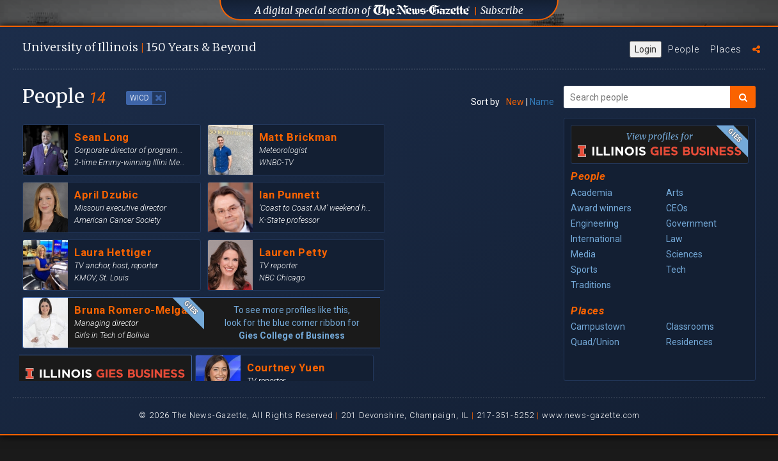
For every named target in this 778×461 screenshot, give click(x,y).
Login (645, 49)
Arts (674, 193)
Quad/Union (595, 342)
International (596, 239)
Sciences (684, 254)
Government (691, 223)
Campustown (598, 326)
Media (583, 254)
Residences (689, 342)
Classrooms (690, 326)
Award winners (601, 208)
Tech (676, 269)
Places (726, 49)
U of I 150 (139, 47)
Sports (584, 269)
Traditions (591, 285)
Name (542, 102)
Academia (591, 193)
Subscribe (501, 10)
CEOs (677, 208)
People (683, 49)
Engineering (595, 223)
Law (674, 239)
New (515, 102)
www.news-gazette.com (591, 415)
